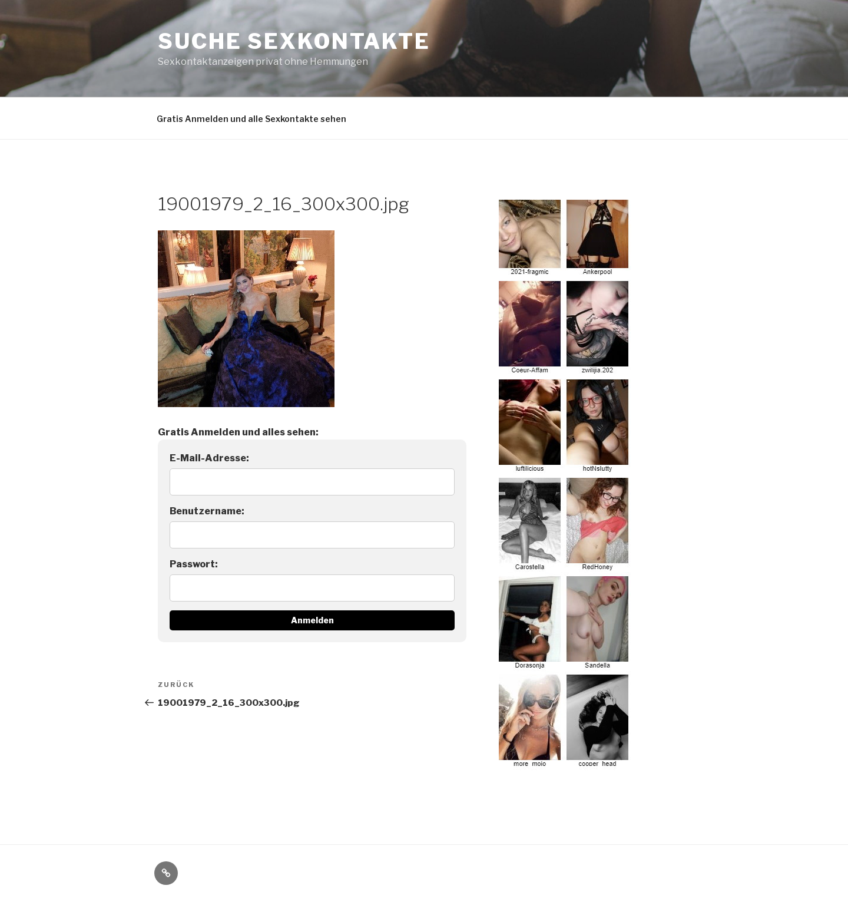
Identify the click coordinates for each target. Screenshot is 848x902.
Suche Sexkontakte (294, 41)
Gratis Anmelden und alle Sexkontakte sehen (251, 119)
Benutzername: (207, 511)
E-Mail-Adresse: (209, 458)
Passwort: (194, 564)
